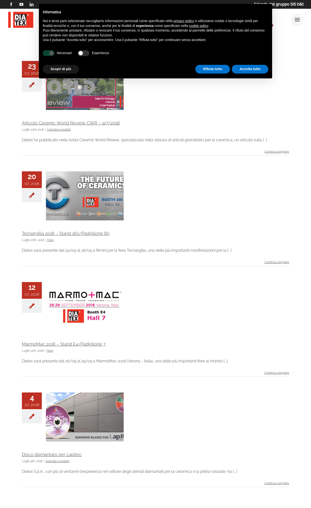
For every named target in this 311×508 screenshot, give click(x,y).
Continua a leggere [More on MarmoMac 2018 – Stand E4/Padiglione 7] (276, 373)
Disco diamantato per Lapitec (52, 454)
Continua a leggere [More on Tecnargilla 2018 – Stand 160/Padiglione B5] (276, 262)
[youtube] (21, 4)
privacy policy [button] (184, 21)
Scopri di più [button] (61, 69)
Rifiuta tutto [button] (212, 69)
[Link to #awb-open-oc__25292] (297, 19)
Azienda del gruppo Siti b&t (278, 4)
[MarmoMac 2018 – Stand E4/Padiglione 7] (85, 306)
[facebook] (11, 4)
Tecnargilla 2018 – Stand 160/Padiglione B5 (66, 233)
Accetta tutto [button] (250, 69)
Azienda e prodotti (59, 129)
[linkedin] (31, 4)
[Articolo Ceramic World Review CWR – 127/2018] (85, 85)
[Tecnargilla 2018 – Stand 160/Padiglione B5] (85, 195)
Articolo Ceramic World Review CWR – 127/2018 (71, 122)
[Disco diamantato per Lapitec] (85, 416)
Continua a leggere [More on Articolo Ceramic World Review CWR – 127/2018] (276, 151)
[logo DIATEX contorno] (20, 12)
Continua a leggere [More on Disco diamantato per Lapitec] (276, 483)
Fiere (50, 240)
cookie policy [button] (198, 26)
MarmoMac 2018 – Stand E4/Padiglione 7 (64, 344)
